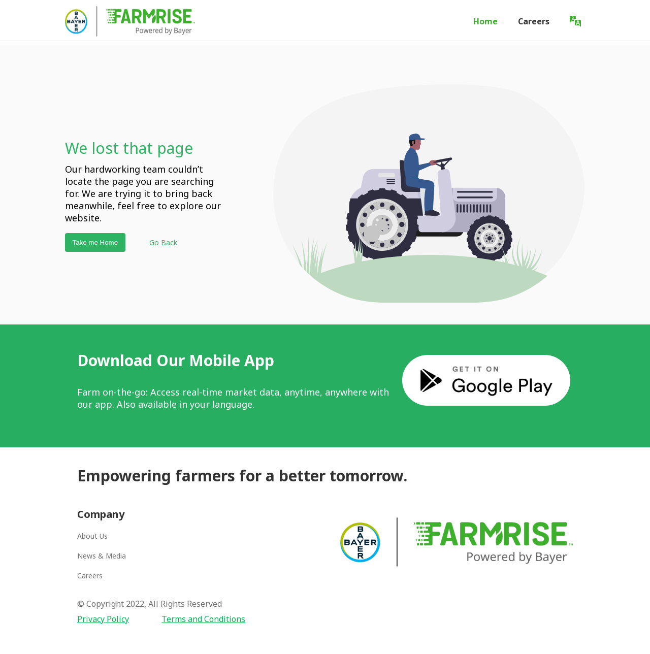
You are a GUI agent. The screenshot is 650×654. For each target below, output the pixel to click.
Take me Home (95, 242)
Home (485, 21)
